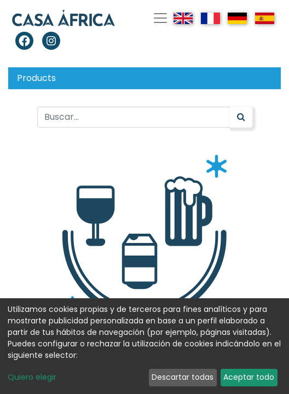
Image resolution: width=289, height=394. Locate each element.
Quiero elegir (32, 377)
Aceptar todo (248, 377)
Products (36, 78)
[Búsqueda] (241, 117)
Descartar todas (182, 377)
